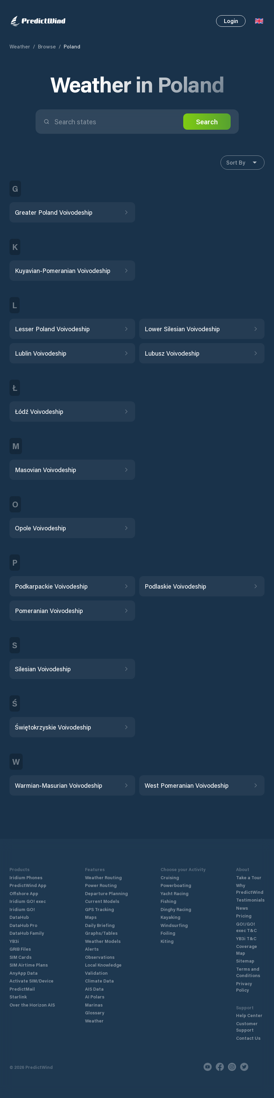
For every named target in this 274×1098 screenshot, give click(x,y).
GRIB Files (20, 949)
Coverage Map (246, 949)
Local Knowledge (103, 965)
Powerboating (176, 885)
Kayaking (170, 917)
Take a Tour (248, 877)
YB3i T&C (246, 938)
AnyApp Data (23, 973)
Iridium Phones (25, 877)
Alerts (92, 949)
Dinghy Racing (176, 909)
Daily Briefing (99, 925)
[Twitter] (244, 1067)
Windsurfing (174, 925)
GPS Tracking (99, 909)
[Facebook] (220, 1067)
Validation (96, 973)
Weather (19, 46)
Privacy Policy (244, 986)
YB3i (14, 941)
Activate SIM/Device (31, 981)
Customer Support (247, 1026)
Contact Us (248, 1038)
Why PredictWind (250, 888)
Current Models (102, 901)
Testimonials (250, 900)
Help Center (249, 1015)
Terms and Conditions (248, 972)
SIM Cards (20, 957)
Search (207, 121)
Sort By (242, 163)
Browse (47, 46)
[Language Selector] (259, 21)
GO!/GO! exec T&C (246, 927)
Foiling (168, 933)
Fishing (168, 901)
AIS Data (94, 989)
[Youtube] (208, 1067)
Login (231, 20)
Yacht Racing (174, 893)
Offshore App (23, 893)
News (242, 908)
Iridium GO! (22, 909)
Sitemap (245, 961)
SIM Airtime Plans (28, 965)
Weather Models (103, 941)
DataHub (19, 917)
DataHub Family (26, 933)
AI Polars (94, 996)
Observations (99, 957)
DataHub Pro (23, 925)
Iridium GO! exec (27, 901)
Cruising (170, 877)
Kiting (167, 941)
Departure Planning (106, 893)
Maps (91, 917)
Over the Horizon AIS (32, 1005)
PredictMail (22, 989)
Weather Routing (103, 877)
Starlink (18, 996)
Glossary (94, 1012)
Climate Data (99, 981)
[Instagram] (232, 1067)
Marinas (94, 1005)
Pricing (243, 915)
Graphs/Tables (101, 933)
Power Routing (101, 885)
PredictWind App (27, 885)
